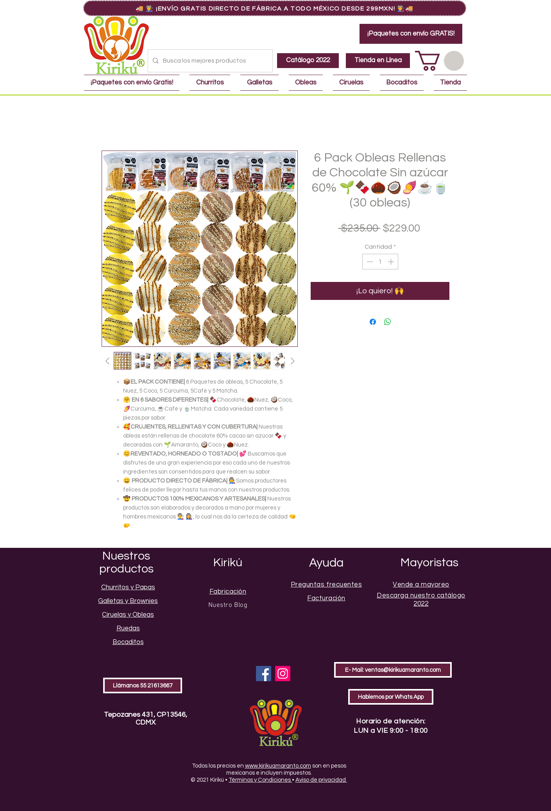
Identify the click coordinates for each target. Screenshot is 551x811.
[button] (439, 61)
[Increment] (391, 261)
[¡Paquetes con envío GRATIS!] (411, 33)
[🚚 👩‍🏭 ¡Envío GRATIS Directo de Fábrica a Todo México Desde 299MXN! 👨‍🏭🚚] (274, 8)
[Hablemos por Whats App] (390, 697)
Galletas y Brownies (128, 601)
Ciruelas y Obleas (128, 614)
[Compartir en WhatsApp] (387, 322)
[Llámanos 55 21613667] (142, 685)
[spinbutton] (380, 261)
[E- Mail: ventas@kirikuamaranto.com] (393, 670)
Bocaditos (128, 642)
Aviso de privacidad (321, 780)
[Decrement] (368, 261)
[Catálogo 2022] (308, 61)
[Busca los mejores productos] (209, 61)
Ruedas (128, 628)
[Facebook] (263, 673)
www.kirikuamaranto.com (278, 766)
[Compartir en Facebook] (372, 322)
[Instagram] (282, 673)
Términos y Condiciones (260, 780)
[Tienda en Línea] (377, 61)
